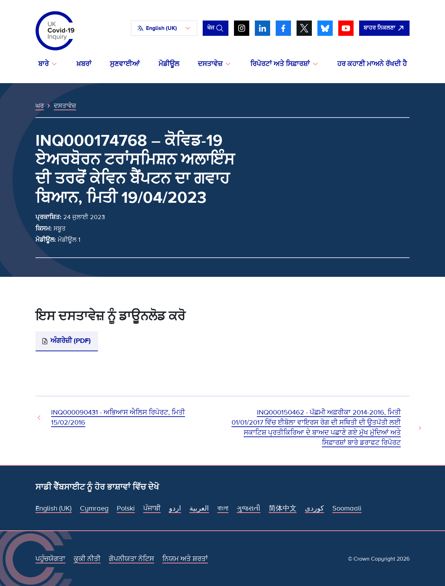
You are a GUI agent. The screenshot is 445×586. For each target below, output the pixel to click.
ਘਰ (39, 106)
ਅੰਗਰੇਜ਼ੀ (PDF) (70, 341)
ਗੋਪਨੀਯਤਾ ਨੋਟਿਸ (131, 559)
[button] (164, 28)
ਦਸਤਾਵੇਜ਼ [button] (210, 64)
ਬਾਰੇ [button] (43, 64)
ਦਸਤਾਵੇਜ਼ (65, 106)
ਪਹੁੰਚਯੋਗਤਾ (50, 559)
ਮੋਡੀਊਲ (169, 64)
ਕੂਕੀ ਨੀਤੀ (87, 559)
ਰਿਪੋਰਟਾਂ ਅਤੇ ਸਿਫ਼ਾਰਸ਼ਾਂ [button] (280, 64)
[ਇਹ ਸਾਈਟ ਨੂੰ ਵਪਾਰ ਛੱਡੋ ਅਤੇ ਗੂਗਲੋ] (384, 28)
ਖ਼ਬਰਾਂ (83, 64)
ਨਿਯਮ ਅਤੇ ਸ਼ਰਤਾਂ (185, 559)
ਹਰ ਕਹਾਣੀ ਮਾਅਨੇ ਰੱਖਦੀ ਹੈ (372, 64)
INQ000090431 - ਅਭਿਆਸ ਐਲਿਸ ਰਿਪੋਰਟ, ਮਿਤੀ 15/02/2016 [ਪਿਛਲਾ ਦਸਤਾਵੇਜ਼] (118, 417)
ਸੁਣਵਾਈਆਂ (125, 64)
